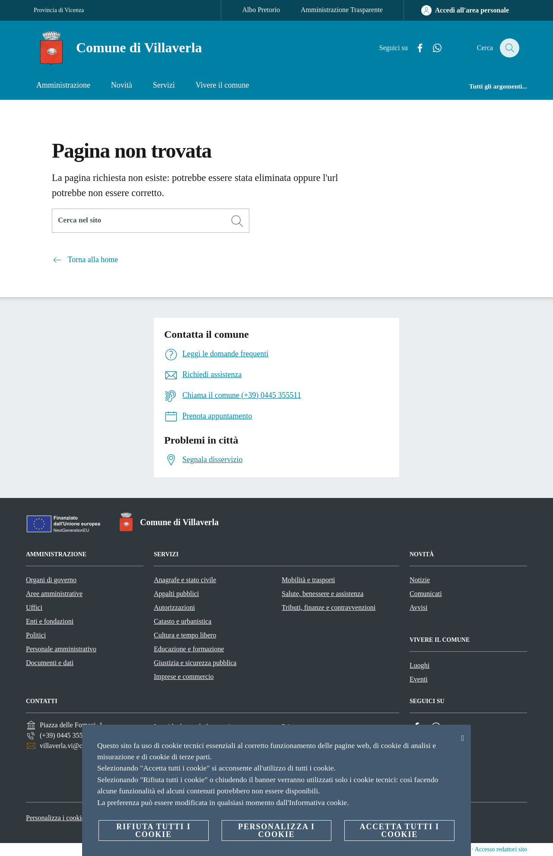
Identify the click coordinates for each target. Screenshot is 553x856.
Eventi (419, 679)
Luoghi (419, 665)
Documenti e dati (49, 662)
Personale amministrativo (61, 649)
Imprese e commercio (184, 676)
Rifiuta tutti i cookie (153, 830)
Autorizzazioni (174, 607)
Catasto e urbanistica (182, 621)
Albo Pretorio (261, 9)
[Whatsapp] (432, 48)
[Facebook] (415, 48)
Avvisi (418, 607)
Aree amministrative (54, 593)
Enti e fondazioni (49, 621)
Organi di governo (51, 579)
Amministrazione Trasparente (342, 9)
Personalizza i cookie (55, 817)
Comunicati (426, 593)
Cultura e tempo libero (185, 635)
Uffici (34, 607)
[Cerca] (509, 48)
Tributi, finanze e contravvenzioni (328, 607)
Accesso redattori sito (501, 849)
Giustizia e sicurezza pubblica (195, 662)
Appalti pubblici (176, 593)
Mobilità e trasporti (308, 579)
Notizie (420, 579)
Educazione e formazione (189, 649)
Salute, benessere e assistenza (322, 593)
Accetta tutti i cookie (399, 830)
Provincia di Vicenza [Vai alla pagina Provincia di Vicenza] (59, 10)
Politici (36, 635)
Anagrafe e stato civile (185, 579)
